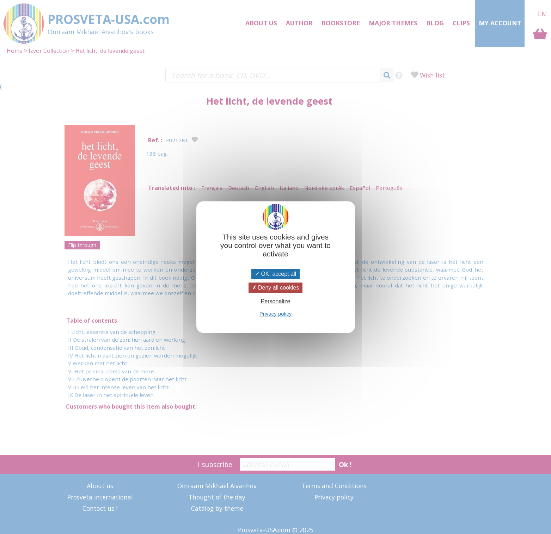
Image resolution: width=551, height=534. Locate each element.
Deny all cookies (275, 288)
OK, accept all (275, 274)
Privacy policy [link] (275, 314)
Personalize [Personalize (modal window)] (275, 302)
